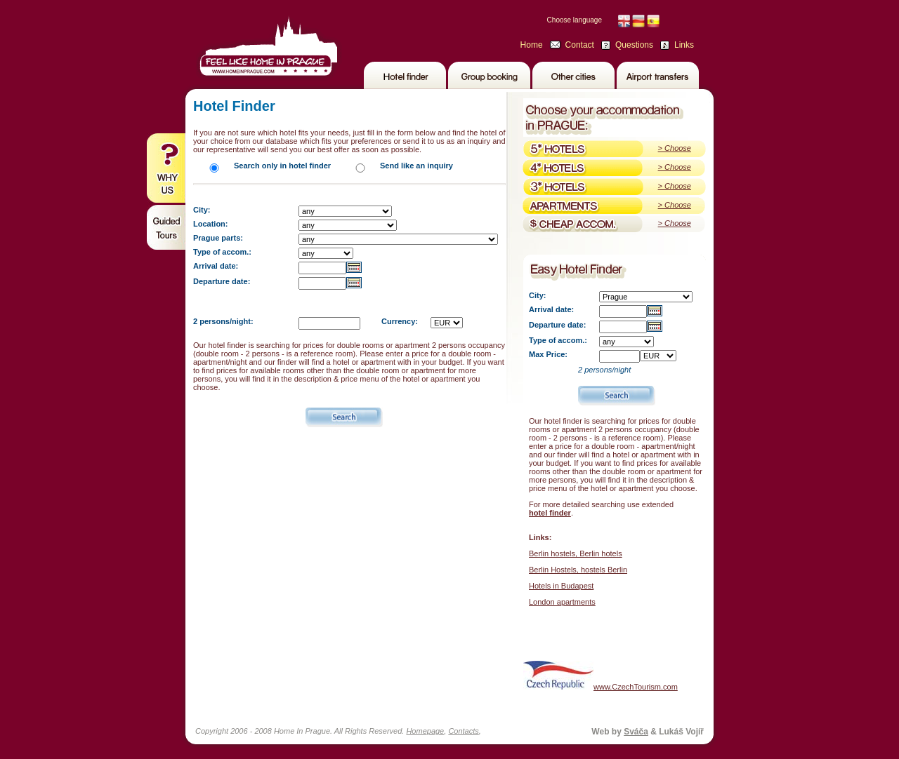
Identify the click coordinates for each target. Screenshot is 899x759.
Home (531, 45)
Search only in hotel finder (282, 165)
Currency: (399, 321)
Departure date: (221, 281)
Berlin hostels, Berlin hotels (575, 553)
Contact (579, 45)
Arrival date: (215, 266)
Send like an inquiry (416, 165)
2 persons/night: (223, 321)
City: (201, 210)
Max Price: (548, 354)
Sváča (636, 732)
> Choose (674, 148)
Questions (634, 45)
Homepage (425, 731)
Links (684, 45)
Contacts (463, 731)
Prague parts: (218, 238)
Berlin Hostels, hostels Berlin (578, 569)
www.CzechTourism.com (600, 675)
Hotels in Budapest (561, 586)
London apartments (562, 602)
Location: (210, 224)
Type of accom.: (222, 252)
